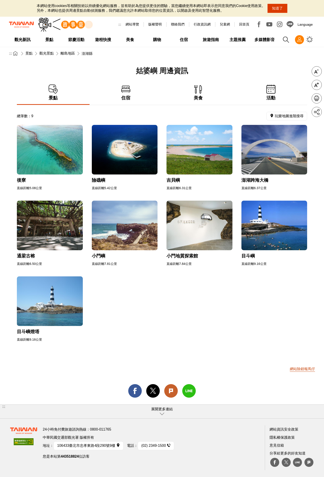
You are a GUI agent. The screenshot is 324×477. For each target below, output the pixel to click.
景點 (29, 53)
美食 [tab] (198, 92)
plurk (308, 462)
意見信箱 (277, 445)
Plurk (171, 391)
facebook (135, 391)
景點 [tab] (53, 92)
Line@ (290, 24)
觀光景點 (46, 53)
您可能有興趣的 (309, 39)
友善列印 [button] (317, 98)
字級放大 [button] (317, 85)
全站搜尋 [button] (285, 39)
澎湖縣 (87, 53)
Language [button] (305, 24)
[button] (162, 411)
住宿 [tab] (126, 92)
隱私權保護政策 (282, 437)
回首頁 (244, 24)
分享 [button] (317, 112)
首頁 (15, 53)
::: (119, 24)
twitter (153, 391)
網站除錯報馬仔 (302, 369)
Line (297, 462)
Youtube (269, 24)
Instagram (279, 24)
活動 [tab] (271, 92)
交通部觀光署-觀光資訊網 (21, 24)
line (189, 391)
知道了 (277, 8)
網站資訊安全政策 (284, 429)
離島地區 (68, 53)
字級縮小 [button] (317, 71)
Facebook (259, 24)
